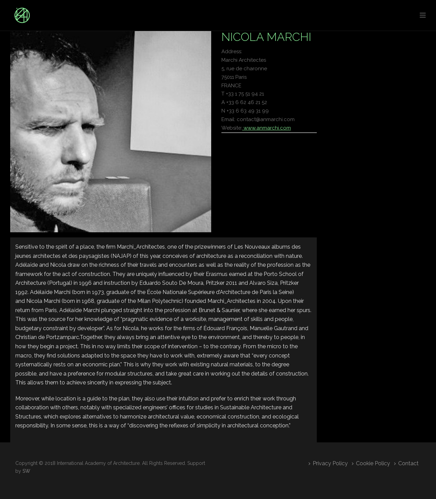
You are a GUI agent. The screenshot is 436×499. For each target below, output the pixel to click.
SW (26, 471)
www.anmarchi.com (266, 128)
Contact (406, 463)
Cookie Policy (371, 463)
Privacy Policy (328, 463)
